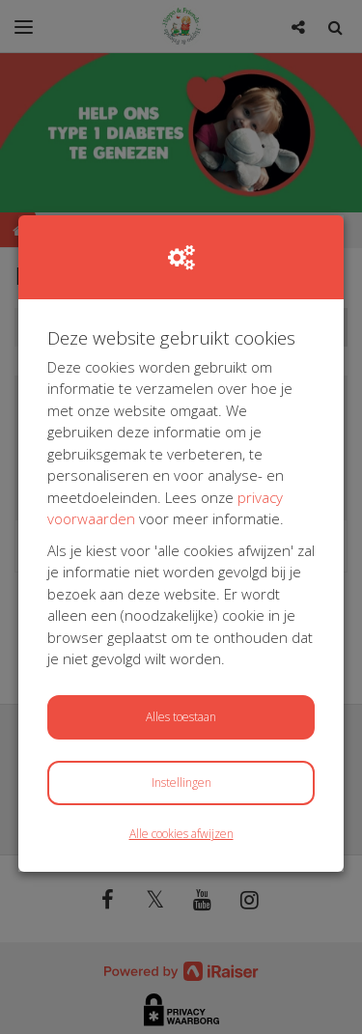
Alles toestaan (181, 717)
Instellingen (181, 782)
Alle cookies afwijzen (181, 833)
